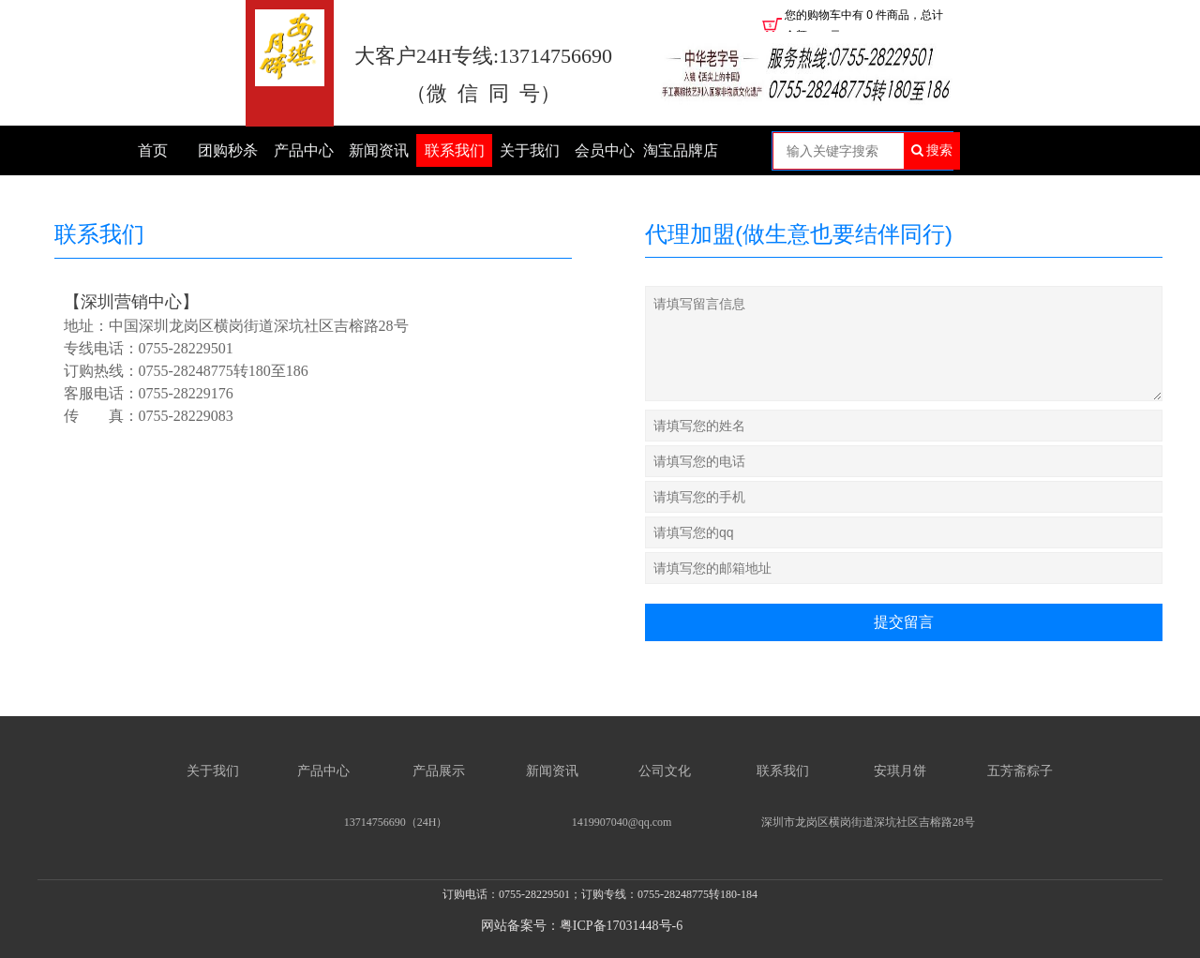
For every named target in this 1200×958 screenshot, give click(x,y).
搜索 (932, 149)
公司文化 (664, 771)
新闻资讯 (379, 150)
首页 (153, 150)
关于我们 (530, 150)
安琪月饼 (900, 771)
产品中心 (304, 150)
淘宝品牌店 (680, 150)
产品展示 (438, 771)
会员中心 (605, 150)
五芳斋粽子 (1022, 771)
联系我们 (455, 150)
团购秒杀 (228, 150)
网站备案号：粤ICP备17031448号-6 (581, 926)
